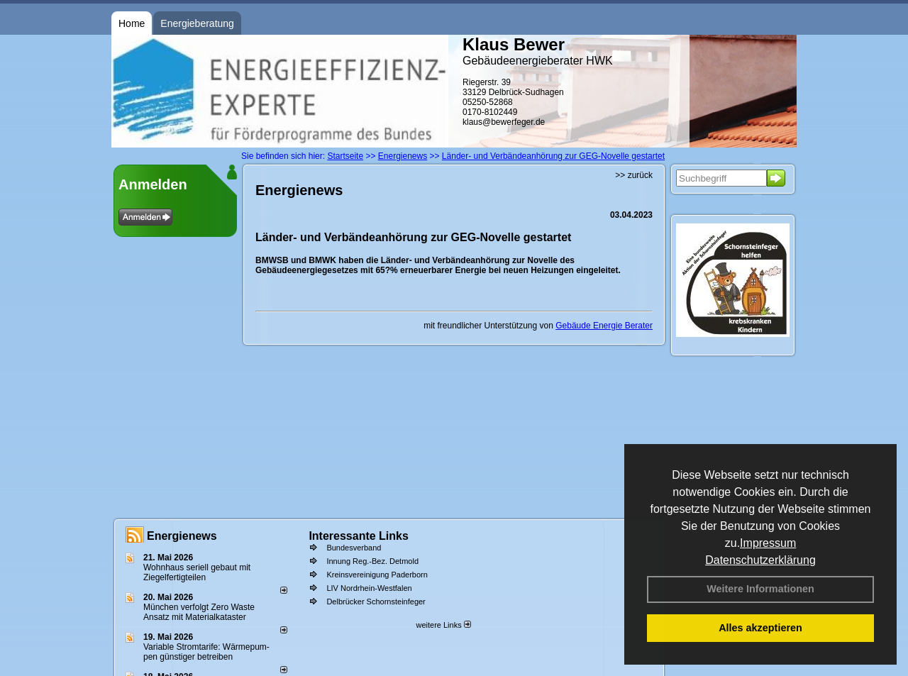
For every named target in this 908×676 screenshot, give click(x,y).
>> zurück (634, 175)
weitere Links (443, 625)
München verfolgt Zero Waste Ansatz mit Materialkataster (199, 612)
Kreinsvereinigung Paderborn (376, 574)
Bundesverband (353, 547)
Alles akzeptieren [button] (760, 627)
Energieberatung (197, 23)
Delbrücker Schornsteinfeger (375, 601)
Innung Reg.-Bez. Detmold (372, 561)
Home (131, 23)
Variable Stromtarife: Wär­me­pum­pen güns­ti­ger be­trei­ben (206, 652)
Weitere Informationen (760, 588)
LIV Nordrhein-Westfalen (368, 588)
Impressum (768, 543)
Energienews (182, 536)
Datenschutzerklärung (760, 560)
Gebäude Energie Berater (604, 326)
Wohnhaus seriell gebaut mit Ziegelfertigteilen (196, 572)
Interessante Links (359, 536)
